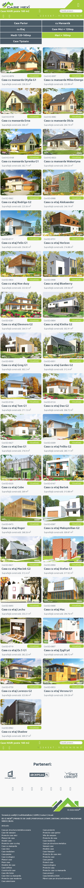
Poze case (6, 862)
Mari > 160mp (63, 35)
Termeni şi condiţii (9, 815)
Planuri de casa (8, 838)
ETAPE (47, 818)
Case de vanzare (9, 832)
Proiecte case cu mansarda (54, 870)
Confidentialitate (25, 815)
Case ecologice (8, 857)
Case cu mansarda (9, 846)
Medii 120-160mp (21, 35)
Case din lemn (8, 873)
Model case (7, 840)
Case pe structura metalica (54, 843)
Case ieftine (7, 867)
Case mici (6, 848)
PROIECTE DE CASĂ (22, 818)
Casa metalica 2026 (51, 875)
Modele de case (8, 865)
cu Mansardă (62, 23)
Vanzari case (48, 846)
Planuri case (7, 859)
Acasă (50, 815)
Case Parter (21, 23)
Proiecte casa (48, 867)
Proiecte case (48, 857)
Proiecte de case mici (52, 854)
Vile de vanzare (49, 835)
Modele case (48, 848)
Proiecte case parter (51, 832)
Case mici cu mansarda (11, 875)
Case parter (48, 859)
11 (59, 15)
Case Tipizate (21, 41)
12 (63, 15)
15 (74, 15)
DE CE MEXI (7, 818)
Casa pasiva (6, 854)
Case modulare (8, 851)
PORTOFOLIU (37, 818)
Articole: (5, 825)
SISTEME (55, 818)
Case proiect (48, 873)
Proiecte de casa (50, 838)
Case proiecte (49, 830)
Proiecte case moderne (12, 878)
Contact (43, 815)
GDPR (36, 815)
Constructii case (8, 870)
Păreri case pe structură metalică (57, 878)
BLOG (11, 821)
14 (70, 15)
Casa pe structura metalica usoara (16, 830)
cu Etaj (21, 29)
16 (77, 15)
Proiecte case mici (9, 835)
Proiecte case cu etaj (11, 843)
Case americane (8, 881)
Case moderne (49, 840)
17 (81, 15)
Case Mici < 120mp (63, 29)
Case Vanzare (48, 851)
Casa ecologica (49, 865)
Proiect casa (48, 862)
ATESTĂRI (65, 818)
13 (66, 15)
